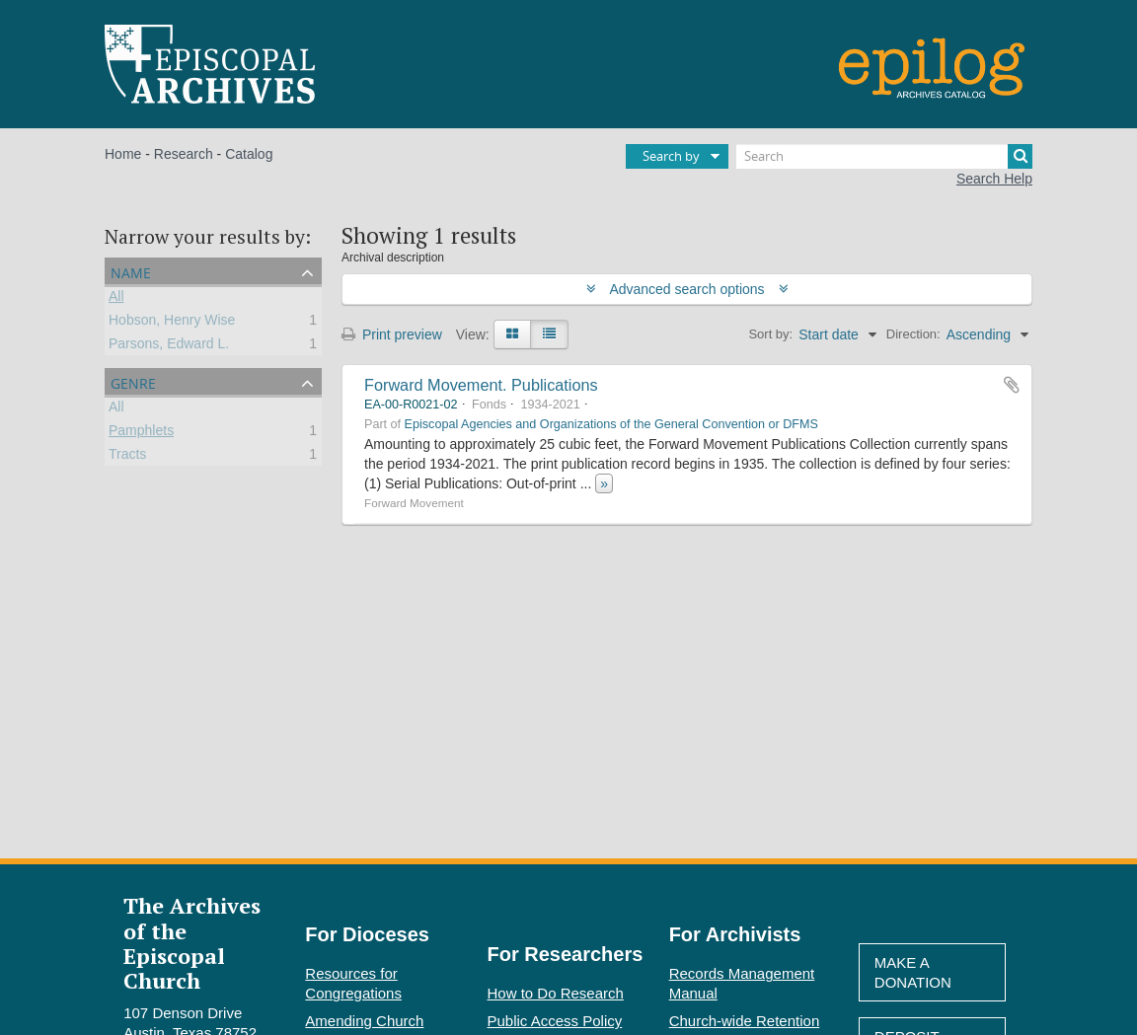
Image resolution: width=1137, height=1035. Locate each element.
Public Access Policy (555, 1020)
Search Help (994, 178)
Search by (671, 156)
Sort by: (770, 334)
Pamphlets (141, 433)
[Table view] (549, 334)
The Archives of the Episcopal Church (192, 943)
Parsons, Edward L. (169, 346)
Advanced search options (687, 289)
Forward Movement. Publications (481, 385)
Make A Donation (912, 972)
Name (131, 271)
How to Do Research (556, 993)
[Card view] (512, 334)
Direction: (913, 334)
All (116, 299)
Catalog (248, 154)
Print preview (391, 334)
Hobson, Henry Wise (172, 323)
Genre (133, 381)
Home (123, 154)
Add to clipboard (1012, 385)
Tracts (127, 457)
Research (183, 154)
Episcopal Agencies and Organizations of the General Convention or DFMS (611, 424)
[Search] (884, 156)
